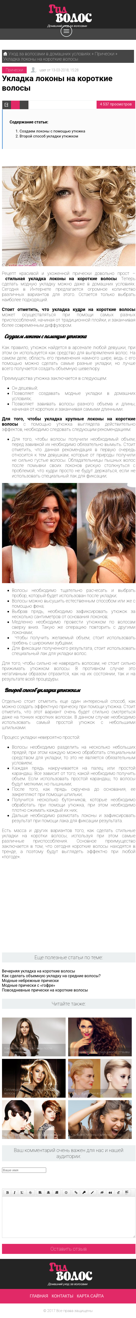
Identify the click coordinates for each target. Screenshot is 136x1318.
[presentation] (97, 1177)
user (42, 70)
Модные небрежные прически (30, 980)
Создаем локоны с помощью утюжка (52, 131)
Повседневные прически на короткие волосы (45, 990)
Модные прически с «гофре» (28, 985)
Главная (39, 1296)
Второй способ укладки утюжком (49, 136)
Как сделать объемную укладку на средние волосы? (51, 975)
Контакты (62, 1296)
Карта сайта (90, 1296)
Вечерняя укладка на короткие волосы (38, 971)
